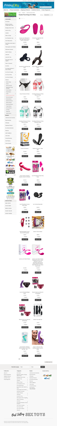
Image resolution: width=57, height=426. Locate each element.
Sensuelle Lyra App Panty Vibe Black (24, 67)
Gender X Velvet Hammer (37, 231)
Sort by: (41, 14)
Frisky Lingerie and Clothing (10, 46)
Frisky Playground (46, 9)
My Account (25, 0)
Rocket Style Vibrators (9, 104)
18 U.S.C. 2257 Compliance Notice (24, 422)
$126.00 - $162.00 (8, 210)
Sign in (35, 0)
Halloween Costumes (9, 49)
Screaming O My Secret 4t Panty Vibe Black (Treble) (37, 122)
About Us (6, 9)
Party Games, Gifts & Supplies (9, 60)
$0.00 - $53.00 (7, 203)
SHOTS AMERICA (8, 133)
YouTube (45, 373)
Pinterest (47, 373)
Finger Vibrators (8, 91)
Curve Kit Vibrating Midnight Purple (25, 293)
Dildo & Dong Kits (9, 85)
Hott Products (7, 140)
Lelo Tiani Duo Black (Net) (37, 204)
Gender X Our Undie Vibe (37, 319)
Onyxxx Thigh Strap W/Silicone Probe (37, 67)
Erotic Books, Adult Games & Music (10, 44)
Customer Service (36, 9)
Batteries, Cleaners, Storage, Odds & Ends (9, 25)
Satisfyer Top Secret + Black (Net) (38, 149)
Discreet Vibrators (9, 107)
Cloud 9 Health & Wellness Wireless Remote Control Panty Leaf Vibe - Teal (24, 348)
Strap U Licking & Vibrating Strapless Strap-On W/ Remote (24, 176)
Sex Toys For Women (9, 77)
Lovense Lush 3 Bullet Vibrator (24, 258)
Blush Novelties (8, 120)
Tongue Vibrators (9, 106)
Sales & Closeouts (8, 63)
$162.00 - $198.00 (8, 213)
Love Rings (7, 109)
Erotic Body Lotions (8, 40)
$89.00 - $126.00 (8, 208)
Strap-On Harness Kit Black (25, 93)
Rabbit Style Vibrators (9, 100)
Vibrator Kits (8, 111)
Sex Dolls (7, 65)
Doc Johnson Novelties (9, 128)
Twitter (43, 373)
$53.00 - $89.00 (8, 205)
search (52, 7)
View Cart (44, 0)
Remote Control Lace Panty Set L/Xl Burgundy (37, 293)
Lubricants (7, 54)
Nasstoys (7, 130)
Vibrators (7, 79)
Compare (25, 44)
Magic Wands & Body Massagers (9, 88)
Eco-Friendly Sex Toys (9, 38)
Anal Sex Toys (8, 30)
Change (53, 0)
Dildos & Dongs (8, 35)
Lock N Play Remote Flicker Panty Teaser (38, 176)
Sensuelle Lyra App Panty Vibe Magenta (37, 38)
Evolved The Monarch (24, 148)
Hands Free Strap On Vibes (10, 95)
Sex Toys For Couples (9, 72)
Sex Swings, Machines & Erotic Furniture (9, 69)
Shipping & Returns (25, 9)
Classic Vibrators (8, 90)
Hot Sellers (7, 21)
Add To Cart (25, 74)
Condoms (7, 32)
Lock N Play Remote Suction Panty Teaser (25, 205)
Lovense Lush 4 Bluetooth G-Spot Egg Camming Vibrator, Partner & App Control (24, 39)
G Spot (7, 93)
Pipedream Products (9, 125)
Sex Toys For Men (8, 74)
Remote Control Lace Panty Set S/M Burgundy (24, 320)
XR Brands (7, 122)
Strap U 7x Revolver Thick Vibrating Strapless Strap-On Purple (38, 348)
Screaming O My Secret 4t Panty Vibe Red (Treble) (37, 94)
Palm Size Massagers (9, 97)
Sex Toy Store (13, 422)
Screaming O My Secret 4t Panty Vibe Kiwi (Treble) (24, 122)
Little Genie (7, 135)
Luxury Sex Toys (8, 57)
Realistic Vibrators (9, 102)
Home (20, 12)
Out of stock (38, 156)
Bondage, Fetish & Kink (9, 27)
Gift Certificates (30, 0)
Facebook (49, 373)
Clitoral (7, 83)
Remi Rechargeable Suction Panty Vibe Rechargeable (25, 232)
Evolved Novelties (8, 138)
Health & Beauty (8, 52)
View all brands (8, 143)
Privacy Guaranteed (14, 9)
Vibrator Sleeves (8, 113)
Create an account (40, 0)
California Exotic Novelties (10, 117)
